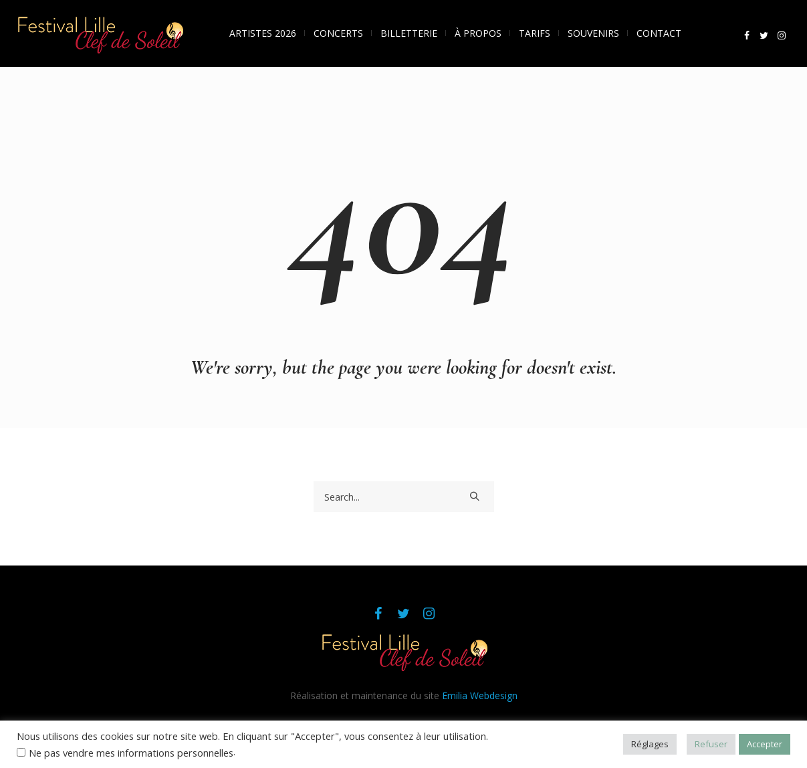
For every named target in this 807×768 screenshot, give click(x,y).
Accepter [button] (764, 744)
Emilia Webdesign (479, 695)
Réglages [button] (650, 744)
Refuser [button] (711, 744)
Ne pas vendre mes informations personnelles (131, 752)
